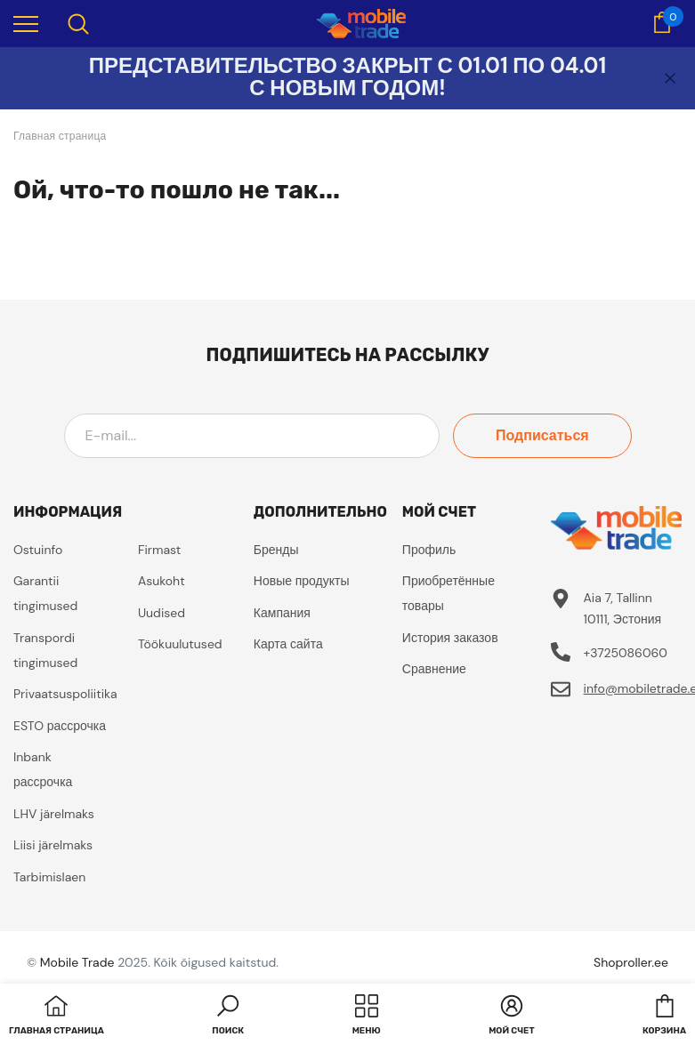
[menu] (25, 23)
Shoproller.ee (631, 962)
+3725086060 (625, 653)
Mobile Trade (77, 962)
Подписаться (551, 435)
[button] (228, 1017)
